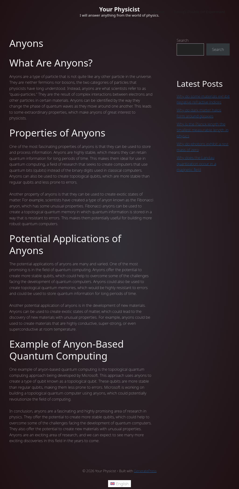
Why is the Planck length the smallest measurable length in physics (202, 130)
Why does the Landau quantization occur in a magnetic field (196, 163)
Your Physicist (119, 9)
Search (183, 40)
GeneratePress (145, 470)
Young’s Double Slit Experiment (199, 11)
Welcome (157, 11)
